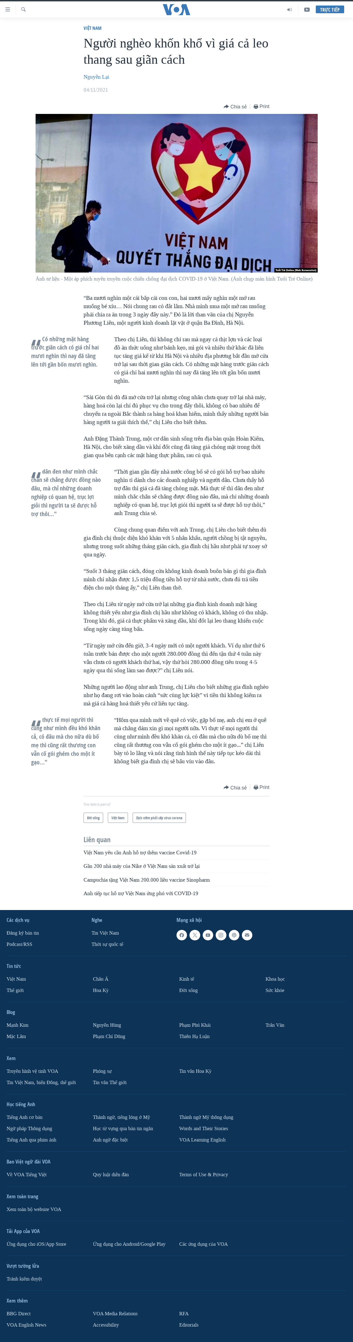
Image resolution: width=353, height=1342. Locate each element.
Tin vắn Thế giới (110, 1082)
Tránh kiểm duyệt (24, 1279)
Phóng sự (102, 1071)
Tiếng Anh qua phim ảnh (31, 1140)
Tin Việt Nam (105, 933)
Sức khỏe (275, 990)
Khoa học (275, 979)
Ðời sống (188, 990)
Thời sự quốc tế (107, 944)
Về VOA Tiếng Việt (27, 1175)
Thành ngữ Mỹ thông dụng (206, 1117)
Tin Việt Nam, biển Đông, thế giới (41, 1082)
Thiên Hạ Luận (194, 1036)
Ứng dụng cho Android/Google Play (129, 1244)
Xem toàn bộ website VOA (34, 1209)
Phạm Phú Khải (195, 1025)
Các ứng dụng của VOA (203, 1244)
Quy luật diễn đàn (111, 1175)
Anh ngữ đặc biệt (110, 1140)
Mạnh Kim (17, 1025)
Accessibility (106, 1325)
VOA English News (26, 1325)
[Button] (235, 107)
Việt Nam (92, 28)
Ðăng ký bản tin (23, 933)
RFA (184, 1314)
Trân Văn (275, 1025)
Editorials (189, 1325)
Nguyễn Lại (96, 77)
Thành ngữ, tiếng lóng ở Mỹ (121, 1117)
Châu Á (100, 979)
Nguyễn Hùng (107, 1025)
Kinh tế (186, 979)
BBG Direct (19, 1314)
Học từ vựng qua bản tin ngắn (123, 1128)
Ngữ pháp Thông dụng (29, 1128)
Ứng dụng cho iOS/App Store (36, 1244)
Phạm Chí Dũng (109, 1036)
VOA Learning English (202, 1140)
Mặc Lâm (16, 1036)
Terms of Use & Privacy (203, 1175)
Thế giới (15, 990)
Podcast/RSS (19, 944)
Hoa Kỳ (101, 990)
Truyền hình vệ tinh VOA (32, 1071)
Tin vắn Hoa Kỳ (195, 1071)
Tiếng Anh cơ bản (24, 1117)
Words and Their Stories (203, 1128)
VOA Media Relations (115, 1314)
